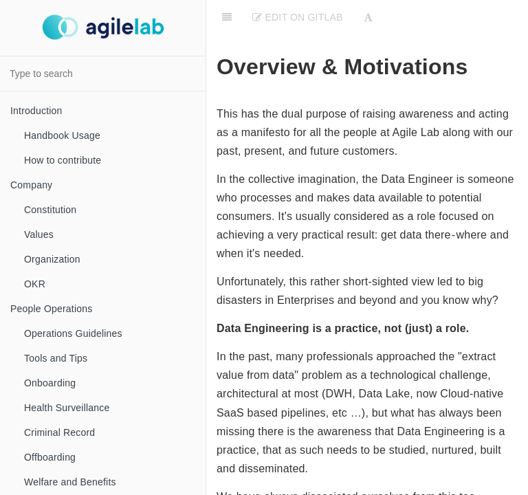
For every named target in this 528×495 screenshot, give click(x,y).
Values (39, 234)
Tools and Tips (55, 358)
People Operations (51, 308)
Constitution (50, 209)
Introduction (36, 110)
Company (31, 184)
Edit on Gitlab (297, 17)
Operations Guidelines (73, 333)
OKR (34, 283)
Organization (52, 259)
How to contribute (62, 160)
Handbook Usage (62, 135)
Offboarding (50, 457)
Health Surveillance (66, 407)
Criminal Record (59, 432)
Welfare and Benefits (70, 481)
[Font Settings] (368, 17)
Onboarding (50, 382)
